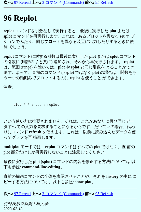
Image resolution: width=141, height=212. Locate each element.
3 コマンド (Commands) (63, 2)
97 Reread (22, 2)
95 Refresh (104, 2)
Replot (20, 17)
